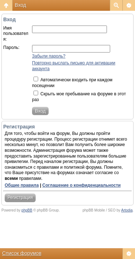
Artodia (127, 210)
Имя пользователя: (15, 34)
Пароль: (11, 47)
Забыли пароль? (49, 56)
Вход (20, 5)
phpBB (27, 210)
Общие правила (22, 185)
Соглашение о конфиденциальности (81, 185)
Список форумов (21, 253)
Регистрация (20, 197)
